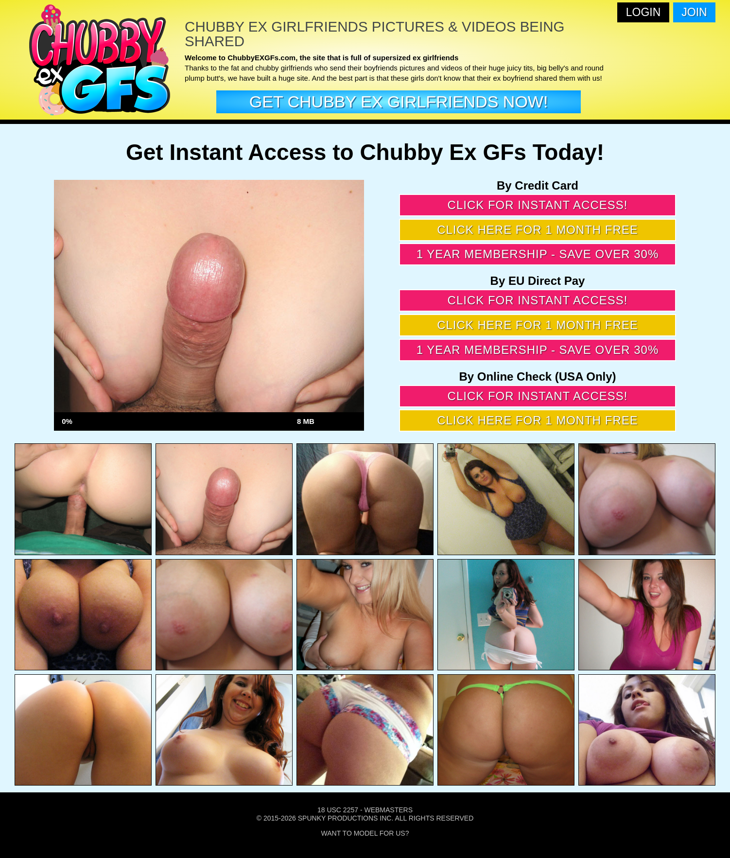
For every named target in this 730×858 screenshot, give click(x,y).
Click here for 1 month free (537, 229)
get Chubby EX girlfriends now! (398, 101)
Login (643, 12)
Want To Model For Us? (365, 833)
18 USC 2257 (337, 810)
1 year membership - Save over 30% (538, 254)
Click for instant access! (538, 204)
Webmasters (388, 810)
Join (694, 12)
